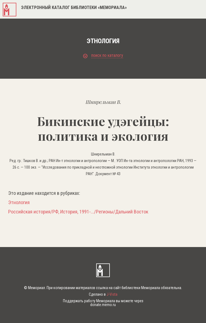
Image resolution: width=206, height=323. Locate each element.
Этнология (19, 202)
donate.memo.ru (103, 305)
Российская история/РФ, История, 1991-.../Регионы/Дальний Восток (78, 211)
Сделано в (103, 294)
